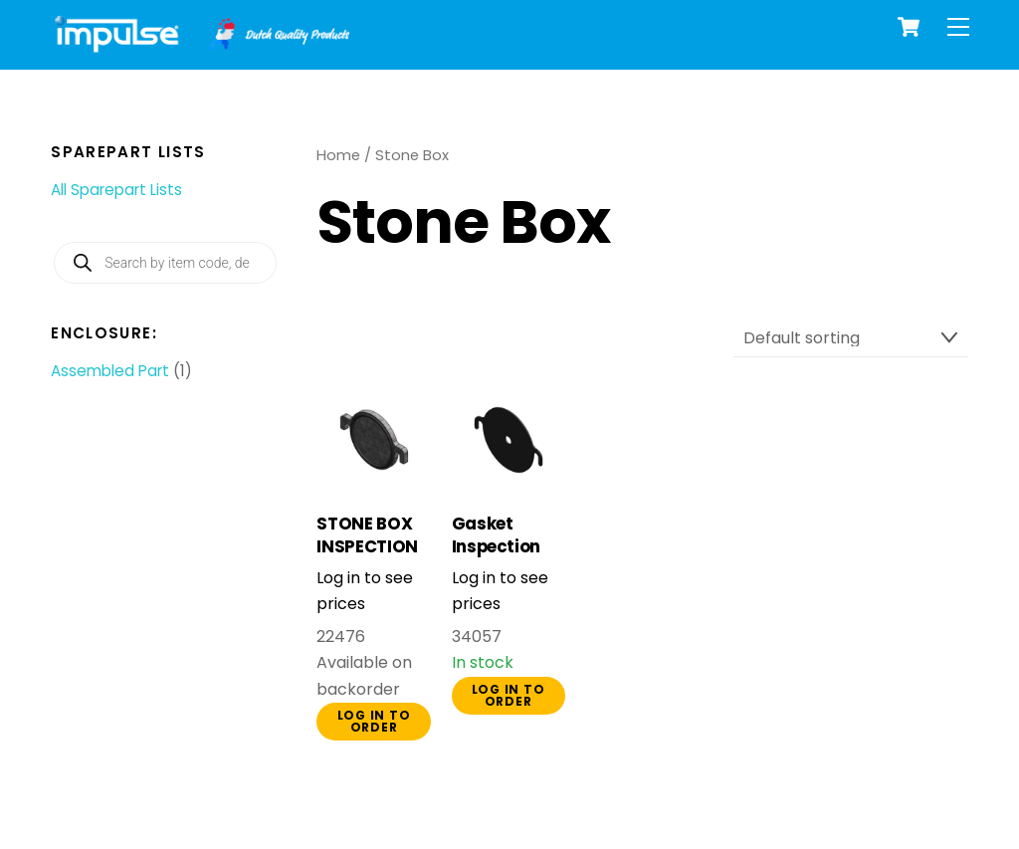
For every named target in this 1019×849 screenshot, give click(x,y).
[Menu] (958, 27)
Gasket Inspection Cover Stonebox (496, 559)
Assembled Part (110, 370)
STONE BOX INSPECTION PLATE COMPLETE (367, 559)
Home (338, 155)
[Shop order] (850, 338)
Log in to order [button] (374, 721)
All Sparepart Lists (116, 189)
